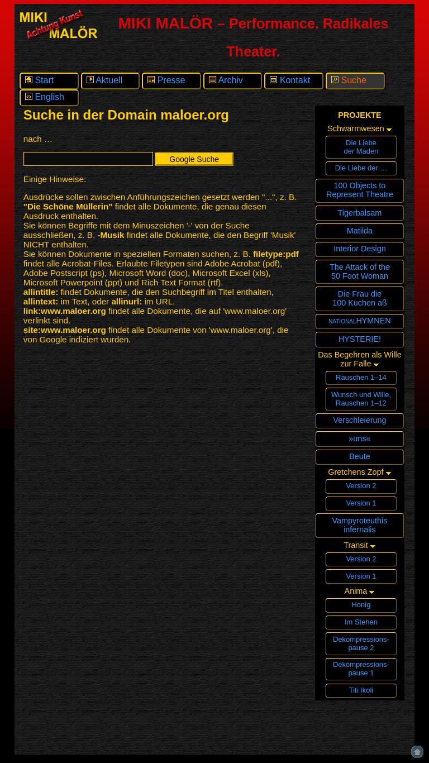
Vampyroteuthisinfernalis (359, 525)
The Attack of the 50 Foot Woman (360, 271)
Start (39, 80)
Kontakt (290, 80)
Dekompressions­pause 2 (361, 643)
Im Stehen (361, 622)
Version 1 (361, 503)
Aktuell (105, 80)
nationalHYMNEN (359, 320)
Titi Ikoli (361, 690)
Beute (359, 456)
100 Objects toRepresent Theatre (359, 190)
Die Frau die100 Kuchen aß (359, 298)
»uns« (359, 438)
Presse (166, 80)
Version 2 (361, 485)
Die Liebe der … (361, 168)
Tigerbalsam (360, 212)
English (44, 97)
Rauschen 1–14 (361, 377)
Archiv (226, 80)
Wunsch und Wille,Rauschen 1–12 (361, 398)
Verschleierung (359, 420)
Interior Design (359, 248)
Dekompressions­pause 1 (361, 668)
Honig (361, 604)
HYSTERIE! (360, 339)
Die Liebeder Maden (361, 147)
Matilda (360, 230)
